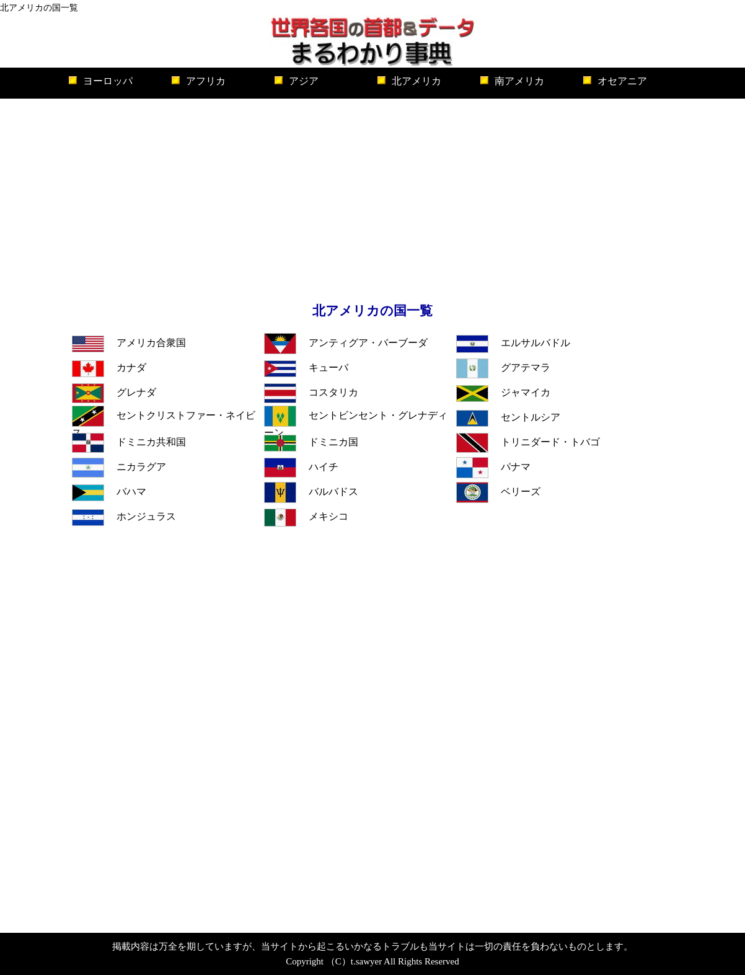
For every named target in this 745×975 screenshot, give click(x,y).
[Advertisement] (372, 198)
